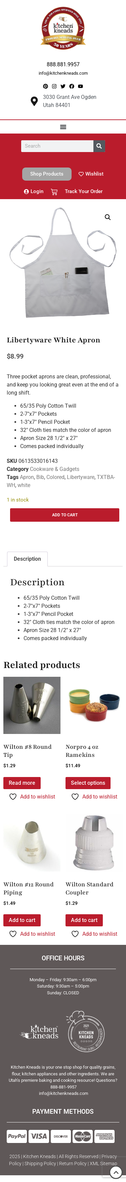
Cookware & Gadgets (54, 469)
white (23, 485)
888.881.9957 (63, 64)
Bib (40, 477)
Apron (27, 477)
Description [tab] (27, 559)
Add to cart (65, 515)
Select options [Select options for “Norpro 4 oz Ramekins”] (88, 783)
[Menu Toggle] (63, 126)
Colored (55, 477)
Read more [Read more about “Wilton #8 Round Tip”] (22, 783)
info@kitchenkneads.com (63, 73)
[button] (108, 217)
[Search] (99, 146)
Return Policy (73, 1163)
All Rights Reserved (78, 1156)
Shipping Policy (40, 1163)
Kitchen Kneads (39, 1156)
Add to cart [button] (22, 920)
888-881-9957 (63, 1086)
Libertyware (80, 477)
